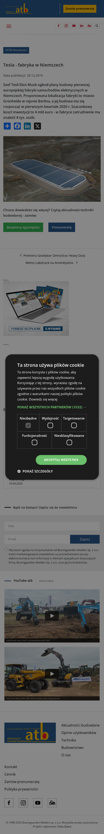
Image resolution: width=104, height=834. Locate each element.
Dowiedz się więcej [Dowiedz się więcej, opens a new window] (43, 399)
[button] (52, 407)
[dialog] (52, 417)
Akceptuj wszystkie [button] (61, 460)
